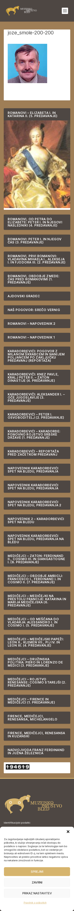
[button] (68, 832)
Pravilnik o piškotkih (35, 902)
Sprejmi (37, 871)
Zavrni (37, 882)
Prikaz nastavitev (37, 893)
